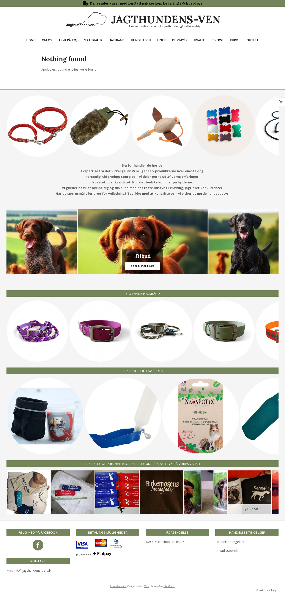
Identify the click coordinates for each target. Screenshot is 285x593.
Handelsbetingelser (230, 541)
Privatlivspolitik (226, 550)
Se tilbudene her (142, 266)
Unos (146, 586)
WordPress (169, 586)
